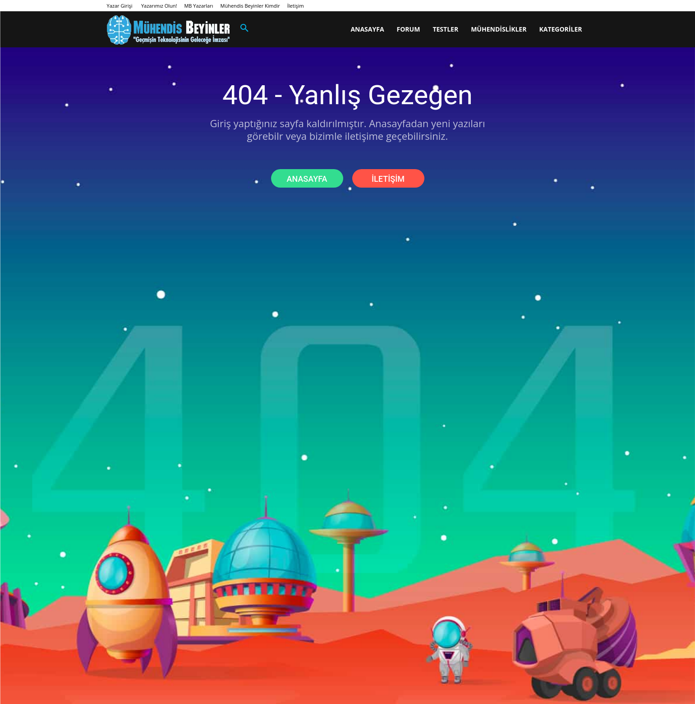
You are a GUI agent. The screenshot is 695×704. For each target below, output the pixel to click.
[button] (244, 28)
